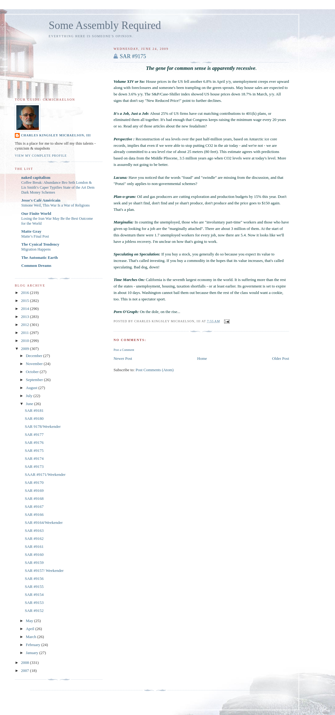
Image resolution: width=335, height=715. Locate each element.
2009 (25, 348)
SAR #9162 (34, 538)
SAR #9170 (34, 482)
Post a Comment (123, 349)
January (32, 652)
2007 (25, 670)
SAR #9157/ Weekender (44, 570)
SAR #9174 (34, 458)
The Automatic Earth (39, 257)
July (30, 395)
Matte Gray (31, 231)
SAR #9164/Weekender (44, 522)
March (31, 636)
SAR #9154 (34, 594)
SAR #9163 (34, 530)
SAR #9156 (34, 578)
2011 (25, 332)
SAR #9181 (34, 410)
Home (202, 358)
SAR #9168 (34, 498)
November (35, 363)
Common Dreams (36, 265)
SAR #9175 (133, 56)
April (30, 628)
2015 (25, 300)
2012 (25, 324)
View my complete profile (41, 155)
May (30, 620)
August (32, 387)
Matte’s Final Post (35, 236)
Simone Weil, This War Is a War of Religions (55, 205)
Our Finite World (36, 213)
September (35, 379)
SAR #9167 (34, 506)
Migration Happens (36, 249)
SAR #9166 (34, 514)
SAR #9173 (34, 466)
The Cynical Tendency (40, 244)
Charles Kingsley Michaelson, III (56, 135)
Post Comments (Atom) (155, 370)
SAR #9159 (34, 562)
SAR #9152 (34, 610)
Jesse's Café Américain (40, 200)
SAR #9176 (34, 442)
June (30, 403)
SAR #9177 (34, 434)
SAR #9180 (34, 418)
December (34, 355)
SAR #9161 (34, 546)
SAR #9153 (34, 602)
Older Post (280, 358)
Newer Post (122, 358)
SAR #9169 (34, 490)
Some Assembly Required (105, 25)
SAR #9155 (34, 586)
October (33, 371)
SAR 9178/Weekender (42, 426)
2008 (25, 662)
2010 (25, 340)
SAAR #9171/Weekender (45, 474)
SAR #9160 (34, 554)
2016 (25, 292)
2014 (25, 308)
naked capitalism (35, 177)
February (33, 644)
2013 (25, 316)
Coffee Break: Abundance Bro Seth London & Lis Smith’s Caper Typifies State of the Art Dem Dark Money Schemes (58, 187)
